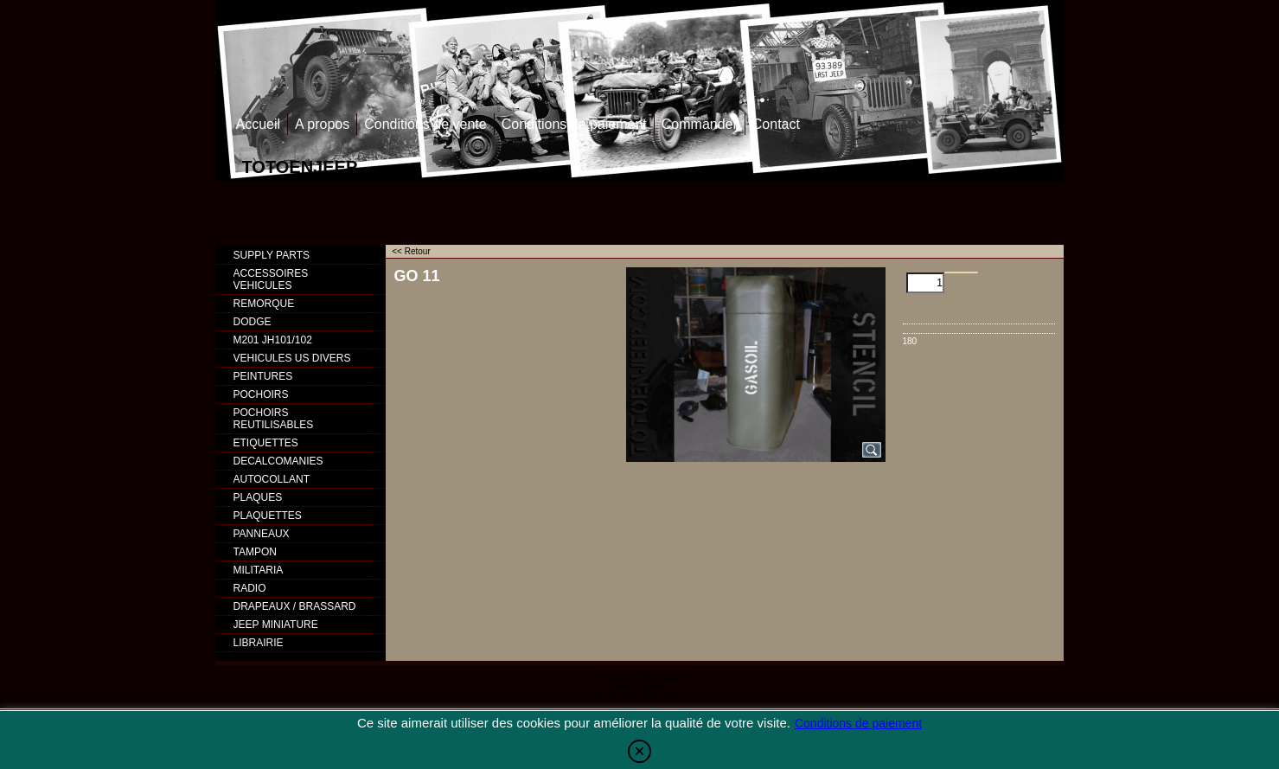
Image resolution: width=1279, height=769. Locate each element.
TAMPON (255, 552)
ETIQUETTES (265, 443)
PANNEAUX (261, 534)
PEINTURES (263, 376)
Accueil (258, 124)
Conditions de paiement (574, 124)
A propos (322, 124)
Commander (700, 124)
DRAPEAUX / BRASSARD (294, 606)
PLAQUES (258, 497)
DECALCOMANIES (278, 461)
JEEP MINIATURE (275, 624)
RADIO (249, 588)
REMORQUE (264, 304)
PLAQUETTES (267, 515)
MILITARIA (258, 570)
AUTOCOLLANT (271, 479)
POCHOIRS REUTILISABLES (273, 419)
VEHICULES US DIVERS (292, 358)
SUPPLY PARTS (271, 255)
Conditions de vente (425, 124)
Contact (776, 124)
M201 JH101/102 (272, 340)
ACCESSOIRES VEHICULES (271, 279)
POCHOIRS (261, 394)
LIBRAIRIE (258, 643)
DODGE (252, 322)
